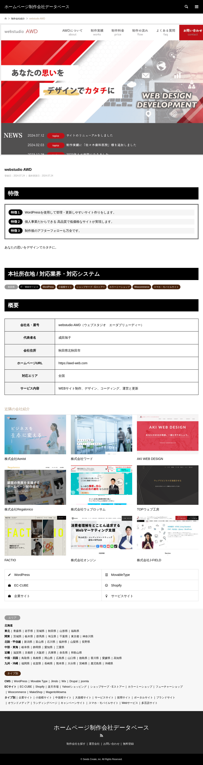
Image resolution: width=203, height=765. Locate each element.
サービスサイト (122, 596)
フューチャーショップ (169, 686)
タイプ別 (10, 697)
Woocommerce (141, 287)
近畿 (7, 652)
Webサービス (130, 703)
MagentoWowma (56, 692)
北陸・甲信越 (13, 641)
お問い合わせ (111, 743)
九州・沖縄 (11, 663)
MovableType (120, 575)
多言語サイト (149, 703)
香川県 (95, 658)
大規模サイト (83, 697)
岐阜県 (25, 647)
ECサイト (10, 686)
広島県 (60, 658)
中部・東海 (11, 647)
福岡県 (25, 663)
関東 (7, 636)
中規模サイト (63, 697)
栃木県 (29, 636)
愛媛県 (106, 658)
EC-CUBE (21, 585)
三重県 (60, 647)
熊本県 (60, 663)
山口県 (72, 658)
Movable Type (39, 681)
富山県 (40, 641)
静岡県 (37, 647)
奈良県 (64, 652)
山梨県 (74, 641)
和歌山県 (76, 652)
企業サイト (22, 596)
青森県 (17, 631)
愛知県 (48, 647)
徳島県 (83, 658)
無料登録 (128, 743)
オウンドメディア (19, 703)
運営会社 (94, 743)
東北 (7, 631)
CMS (8, 681)
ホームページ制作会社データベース (101, 727)
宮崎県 (83, 663)
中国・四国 (11, 658)
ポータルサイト (143, 697)
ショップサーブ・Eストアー (90, 287)
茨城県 (17, 636)
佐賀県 (37, 663)
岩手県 (29, 631)
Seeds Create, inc (92, 759)
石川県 (51, 641)
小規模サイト (65, 287)
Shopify (116, 585)
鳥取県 (25, 658)
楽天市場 (53, 686)
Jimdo (54, 681)
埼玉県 (52, 636)
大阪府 (40, 652)
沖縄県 (109, 663)
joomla (85, 681)
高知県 (118, 658)
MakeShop (36, 692)
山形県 (64, 631)
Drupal (73, 681)
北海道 (9, 625)
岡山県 (48, 658)
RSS (101, 735)
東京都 (75, 636)
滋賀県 (17, 652)
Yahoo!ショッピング (74, 686)
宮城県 (40, 631)
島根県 (37, 658)
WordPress (48, 287)
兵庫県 (52, 652)
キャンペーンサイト (73, 703)
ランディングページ (45, 703)
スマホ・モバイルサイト (166, 287)
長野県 (86, 641)
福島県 (75, 631)
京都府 (29, 652)
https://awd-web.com (72, 363)
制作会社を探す (76, 743)
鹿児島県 (96, 663)
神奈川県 (88, 636)
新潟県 (28, 641)
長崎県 (48, 663)
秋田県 (11, 287)
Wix (64, 681)
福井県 (63, 641)
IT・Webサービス (29, 287)
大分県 (72, 663)
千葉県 (64, 636)
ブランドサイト (165, 697)
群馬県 (40, 636)
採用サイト (124, 697)
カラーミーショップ (119, 287)
